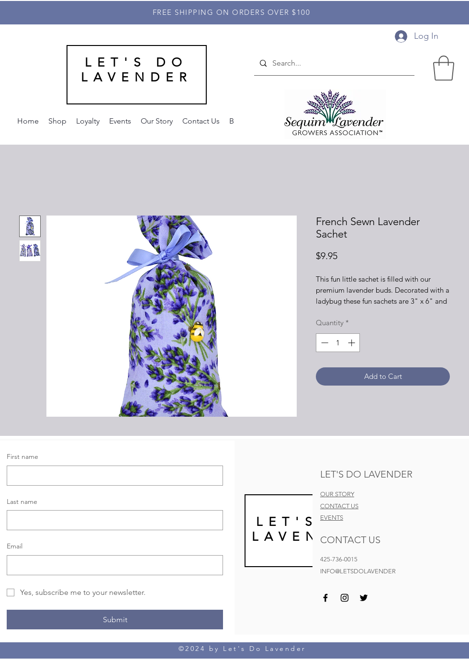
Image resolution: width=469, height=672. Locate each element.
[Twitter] (363, 597)
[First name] (112, 475)
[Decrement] (323, 343)
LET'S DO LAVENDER (136, 70)
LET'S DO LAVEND (305, 529)
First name (22, 456)
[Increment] (352, 343)
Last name (22, 501)
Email (14, 546)
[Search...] (333, 63)
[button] (443, 68)
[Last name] (112, 520)
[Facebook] (325, 597)
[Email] (112, 565)
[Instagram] (344, 597)
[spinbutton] (338, 343)
